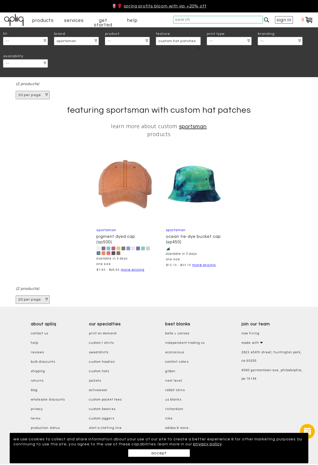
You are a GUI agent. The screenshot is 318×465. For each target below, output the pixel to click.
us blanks (173, 400)
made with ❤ (252, 343)
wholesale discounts (48, 400)
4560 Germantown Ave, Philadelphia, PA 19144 (271, 375)
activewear (98, 391)
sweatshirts (99, 353)
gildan (170, 372)
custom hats (99, 372)
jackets (95, 381)
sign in (284, 19)
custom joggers (101, 419)
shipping (38, 372)
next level (173, 381)
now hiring (250, 334)
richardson (174, 410)
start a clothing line (105, 428)
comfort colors (177, 362)
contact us (39, 334)
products (43, 20)
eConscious (174, 353)
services (74, 20)
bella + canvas (177, 334)
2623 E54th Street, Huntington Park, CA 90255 (271, 357)
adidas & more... (178, 428)
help (132, 20)
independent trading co (185, 343)
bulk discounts (43, 362)
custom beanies (102, 410)
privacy (37, 410)
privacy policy (246, 444)
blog (34, 391)
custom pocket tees (105, 400)
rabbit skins (175, 391)
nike (169, 419)
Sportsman (193, 126)
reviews (37, 353)
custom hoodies (102, 362)
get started (103, 22)
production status (45, 428)
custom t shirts (101, 343)
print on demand (103, 334)
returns (37, 381)
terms (35, 419)
